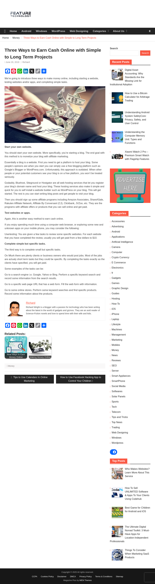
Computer (117, 252)
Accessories (118, 221)
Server (115, 370)
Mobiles (116, 345)
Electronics (117, 267)
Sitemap (119, 576)
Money (11, 366)
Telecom (116, 412)
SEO (114, 365)
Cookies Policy (47, 576)
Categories (99, 31)
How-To (116, 303)
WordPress (58, 31)
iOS (114, 309)
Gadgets (116, 278)
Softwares (117, 391)
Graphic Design (120, 288)
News (115, 355)
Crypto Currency (120, 257)
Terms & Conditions (103, 576)
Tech (114, 406)
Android (26, 31)
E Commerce (119, 262)
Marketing (117, 340)
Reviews (116, 360)
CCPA (34, 576)
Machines (117, 329)
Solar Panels (118, 396)
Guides (115, 293)
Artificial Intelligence (122, 242)
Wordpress (117, 443)
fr (112, 273)
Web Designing (79, 31)
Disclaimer (61, 576)
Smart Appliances (121, 376)
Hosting (116, 298)
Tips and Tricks (120, 417)
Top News (117, 422)
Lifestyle (116, 324)
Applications (118, 236)
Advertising (118, 226)
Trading (116, 427)
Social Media (118, 386)
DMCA (73, 576)
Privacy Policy (85, 576)
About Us (118, 31)
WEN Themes (85, 580)
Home (13, 31)
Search (114, 48)
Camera (116, 247)
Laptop (115, 319)
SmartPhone (118, 381)
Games (115, 283)
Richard (26, 62)
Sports (115, 401)
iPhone (115, 314)
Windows (41, 31)
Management (119, 334)
